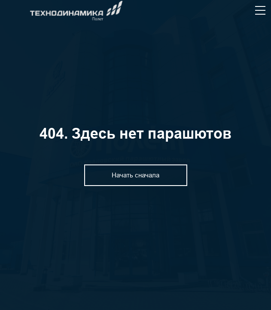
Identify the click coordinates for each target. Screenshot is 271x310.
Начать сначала (135, 175)
